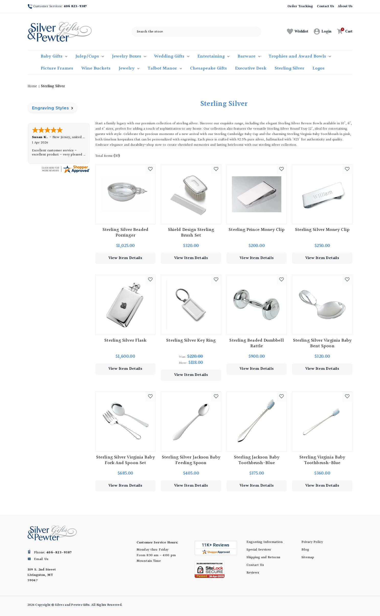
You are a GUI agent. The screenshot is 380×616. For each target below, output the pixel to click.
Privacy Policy (312, 542)
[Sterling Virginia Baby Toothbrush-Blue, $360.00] (322, 421)
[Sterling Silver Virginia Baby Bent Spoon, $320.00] (322, 305)
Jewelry (129, 68)
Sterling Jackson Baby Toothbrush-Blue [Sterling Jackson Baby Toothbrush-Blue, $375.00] (256, 460)
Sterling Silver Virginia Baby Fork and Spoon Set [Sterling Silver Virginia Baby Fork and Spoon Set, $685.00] (125, 460)
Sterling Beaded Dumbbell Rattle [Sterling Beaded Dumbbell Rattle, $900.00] (256, 343)
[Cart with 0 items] (343, 31)
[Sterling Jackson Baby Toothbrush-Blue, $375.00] (257, 421)
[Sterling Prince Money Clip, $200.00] (257, 194)
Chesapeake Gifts (208, 68)
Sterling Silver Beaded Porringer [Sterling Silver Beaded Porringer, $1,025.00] (125, 232)
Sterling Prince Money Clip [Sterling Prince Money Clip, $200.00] (256, 230)
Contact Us (325, 6)
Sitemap (307, 557)
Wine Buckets (95, 68)
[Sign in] (322, 31)
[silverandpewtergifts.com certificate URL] (65, 169)
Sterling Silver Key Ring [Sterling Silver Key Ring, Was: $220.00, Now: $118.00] (191, 340)
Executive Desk (250, 68)
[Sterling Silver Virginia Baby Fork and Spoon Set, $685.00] (125, 421)
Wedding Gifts (171, 56)
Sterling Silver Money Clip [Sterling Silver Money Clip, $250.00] (322, 230)
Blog (305, 550)
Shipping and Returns (263, 557)
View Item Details (125, 258)
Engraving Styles (52, 108)
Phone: (52, 552)
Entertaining (213, 56)
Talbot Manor (165, 68)
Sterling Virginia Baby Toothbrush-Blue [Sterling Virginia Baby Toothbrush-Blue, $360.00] (322, 460)
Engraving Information (265, 542)
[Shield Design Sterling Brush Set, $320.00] (191, 194)
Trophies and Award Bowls (300, 56)
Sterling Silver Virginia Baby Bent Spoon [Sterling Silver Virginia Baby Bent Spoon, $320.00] (322, 343)
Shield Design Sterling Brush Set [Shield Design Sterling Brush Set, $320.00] (191, 232)
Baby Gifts (54, 56)
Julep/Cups (89, 56)
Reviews (253, 573)
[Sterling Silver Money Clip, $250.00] (322, 194)
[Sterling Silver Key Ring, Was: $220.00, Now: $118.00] (191, 305)
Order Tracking (300, 6)
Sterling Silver (289, 68)
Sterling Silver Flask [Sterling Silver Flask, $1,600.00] (125, 340)
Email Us (41, 559)
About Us (345, 6)
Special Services (259, 550)
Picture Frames (57, 68)
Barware (249, 56)
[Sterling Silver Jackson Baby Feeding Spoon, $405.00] (191, 421)
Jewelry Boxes (129, 56)
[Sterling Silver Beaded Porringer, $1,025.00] (125, 194)
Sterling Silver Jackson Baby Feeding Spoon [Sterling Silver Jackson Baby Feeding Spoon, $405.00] (191, 460)
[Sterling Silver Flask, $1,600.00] (125, 305)
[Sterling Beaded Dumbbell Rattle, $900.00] (257, 305)
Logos (318, 68)
